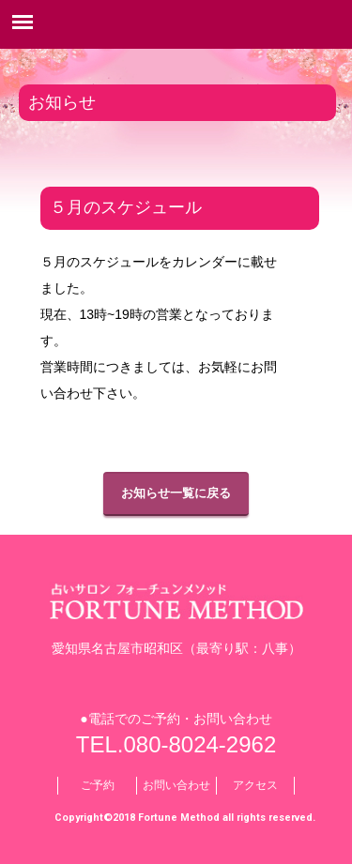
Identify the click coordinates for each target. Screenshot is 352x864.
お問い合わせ (176, 785)
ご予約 (98, 785)
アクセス (255, 785)
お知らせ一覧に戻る (176, 493)
